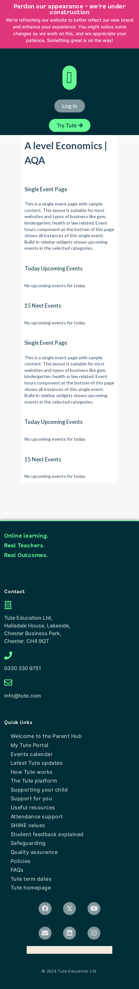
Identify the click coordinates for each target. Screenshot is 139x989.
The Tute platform (34, 780)
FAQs (17, 870)
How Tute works (32, 772)
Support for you (31, 798)
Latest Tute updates (37, 763)
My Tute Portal (30, 745)
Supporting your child (39, 789)
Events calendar (32, 754)
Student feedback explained (47, 834)
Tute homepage (31, 887)
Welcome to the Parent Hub (46, 736)
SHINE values (28, 825)
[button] (69, 78)
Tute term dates (31, 879)
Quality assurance (34, 852)
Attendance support (37, 816)
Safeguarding (28, 843)
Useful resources (33, 807)
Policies (21, 861)
